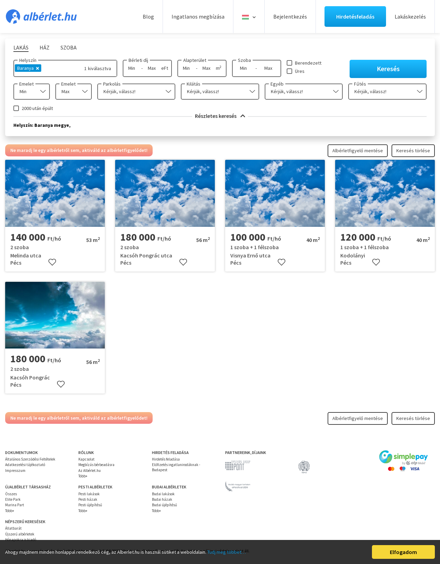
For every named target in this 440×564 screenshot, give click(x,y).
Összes (11, 493)
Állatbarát (13, 528)
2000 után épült (37, 108)
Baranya (28, 68)
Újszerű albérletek (19, 534)
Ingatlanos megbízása (198, 16)
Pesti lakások (89, 493)
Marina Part (14, 504)
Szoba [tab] (68, 47)
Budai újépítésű (164, 504)
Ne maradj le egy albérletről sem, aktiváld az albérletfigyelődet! (78, 150)
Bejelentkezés (290, 16)
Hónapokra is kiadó (20, 539)
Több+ (82, 476)
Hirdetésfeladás (355, 16)
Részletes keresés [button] (220, 115)
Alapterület (194, 60)
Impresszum (15, 470)
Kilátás (193, 84)
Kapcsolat (86, 459)
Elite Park (13, 499)
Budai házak (162, 499)
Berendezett (308, 63)
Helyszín (27, 60)
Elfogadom (403, 552)
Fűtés (360, 84)
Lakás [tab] (21, 47)
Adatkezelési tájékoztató (25, 464)
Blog (148, 16)
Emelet (26, 84)
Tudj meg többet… (226, 552)
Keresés (388, 68)
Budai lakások (163, 493)
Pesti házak (87, 499)
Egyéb (277, 84)
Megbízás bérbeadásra (96, 464)
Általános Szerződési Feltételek (30, 459)
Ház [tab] (45, 47)
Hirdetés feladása (166, 459)
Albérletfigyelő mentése (357, 150)
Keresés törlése (413, 150)
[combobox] (31, 91)
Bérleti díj (138, 60)
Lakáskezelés (410, 16)
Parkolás (112, 84)
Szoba (244, 60)
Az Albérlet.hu (89, 470)
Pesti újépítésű (90, 504)
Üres (300, 71)
